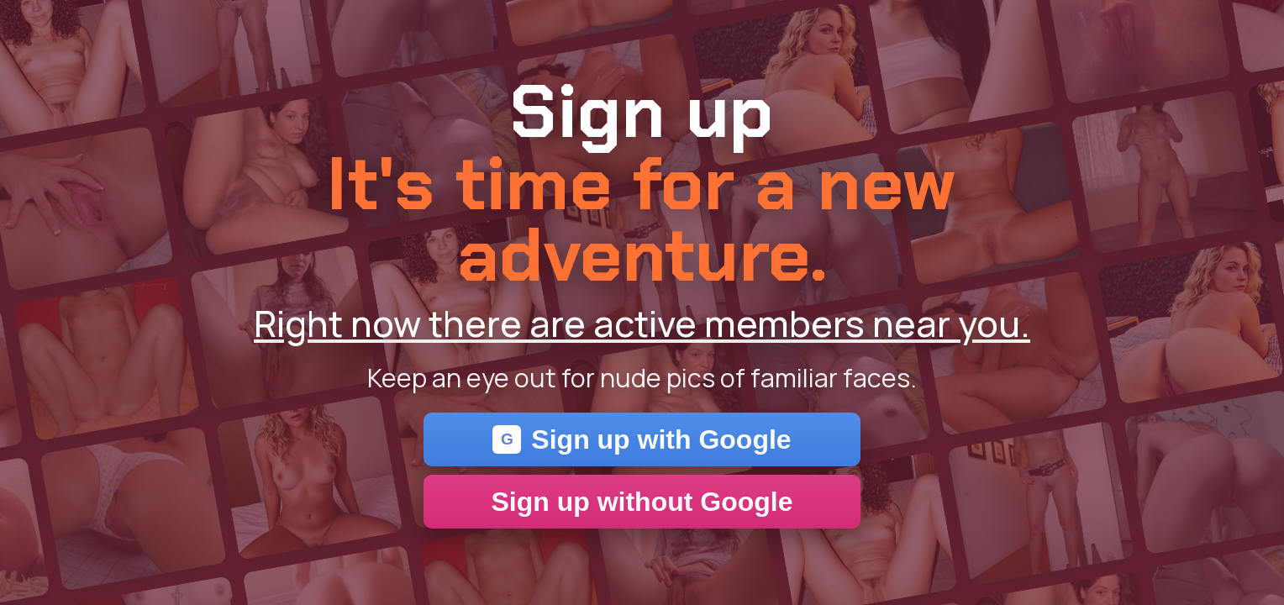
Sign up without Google (641, 502)
